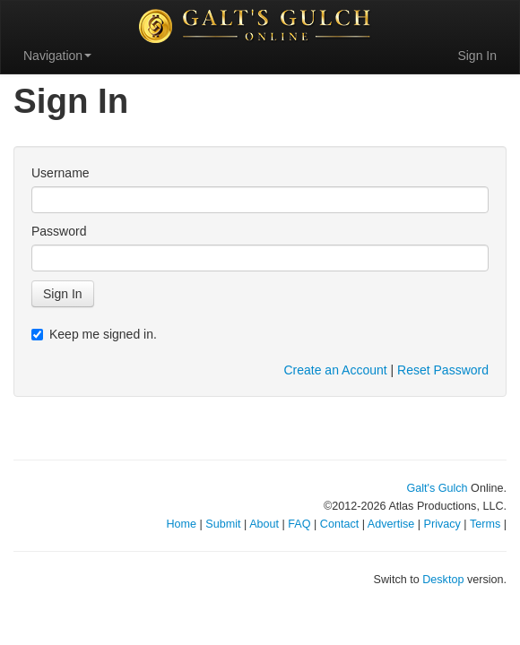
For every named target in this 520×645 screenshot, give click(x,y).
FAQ (299, 524)
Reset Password (443, 370)
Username (60, 173)
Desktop (443, 579)
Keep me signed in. (94, 334)
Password (58, 231)
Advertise (391, 524)
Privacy (442, 524)
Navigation (57, 55)
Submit (222, 524)
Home (181, 524)
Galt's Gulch (436, 488)
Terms (485, 524)
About (264, 524)
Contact (339, 524)
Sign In (477, 55)
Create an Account (334, 370)
